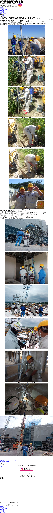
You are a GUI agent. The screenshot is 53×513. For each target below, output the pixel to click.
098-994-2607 (3, 466)
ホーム (3, 15)
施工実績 (2, 11)
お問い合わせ (3, 13)
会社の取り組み (3, 9)
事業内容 (2, 10)
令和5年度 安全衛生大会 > (6, 461)
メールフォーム (10, 466)
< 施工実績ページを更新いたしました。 (9, 460)
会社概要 (2, 8)
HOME (1, 7)
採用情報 (2, 12)
